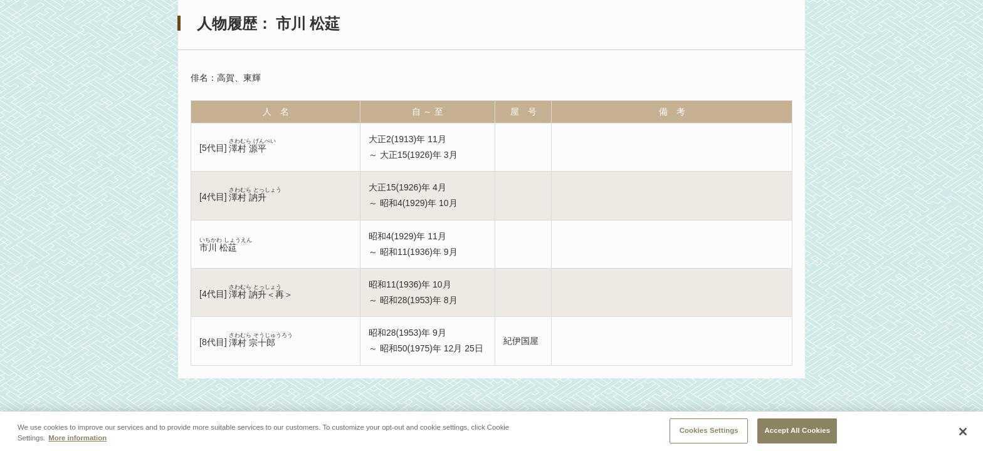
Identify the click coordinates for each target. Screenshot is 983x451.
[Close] (963, 435)
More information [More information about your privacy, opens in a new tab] (77, 441)
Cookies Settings (709, 433)
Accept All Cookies (797, 433)
